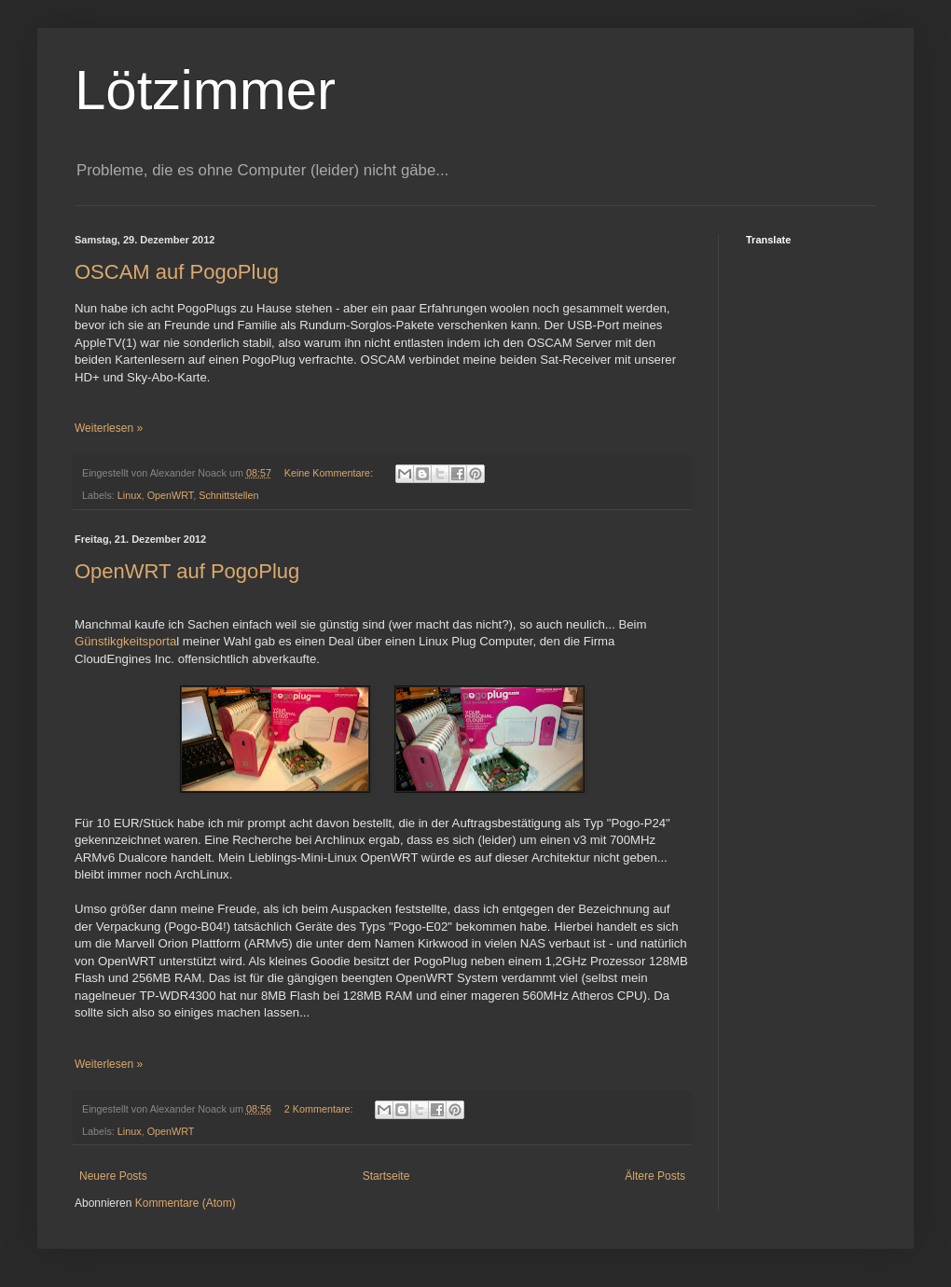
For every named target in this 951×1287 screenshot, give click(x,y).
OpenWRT (170, 495)
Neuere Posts (113, 1176)
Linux (129, 495)
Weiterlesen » (109, 428)
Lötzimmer (205, 90)
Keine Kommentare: (330, 472)
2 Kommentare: (320, 1108)
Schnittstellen (228, 495)
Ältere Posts (655, 1176)
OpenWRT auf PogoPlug (187, 571)
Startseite (386, 1176)
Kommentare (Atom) (185, 1203)
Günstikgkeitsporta (125, 641)
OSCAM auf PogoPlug (177, 272)
